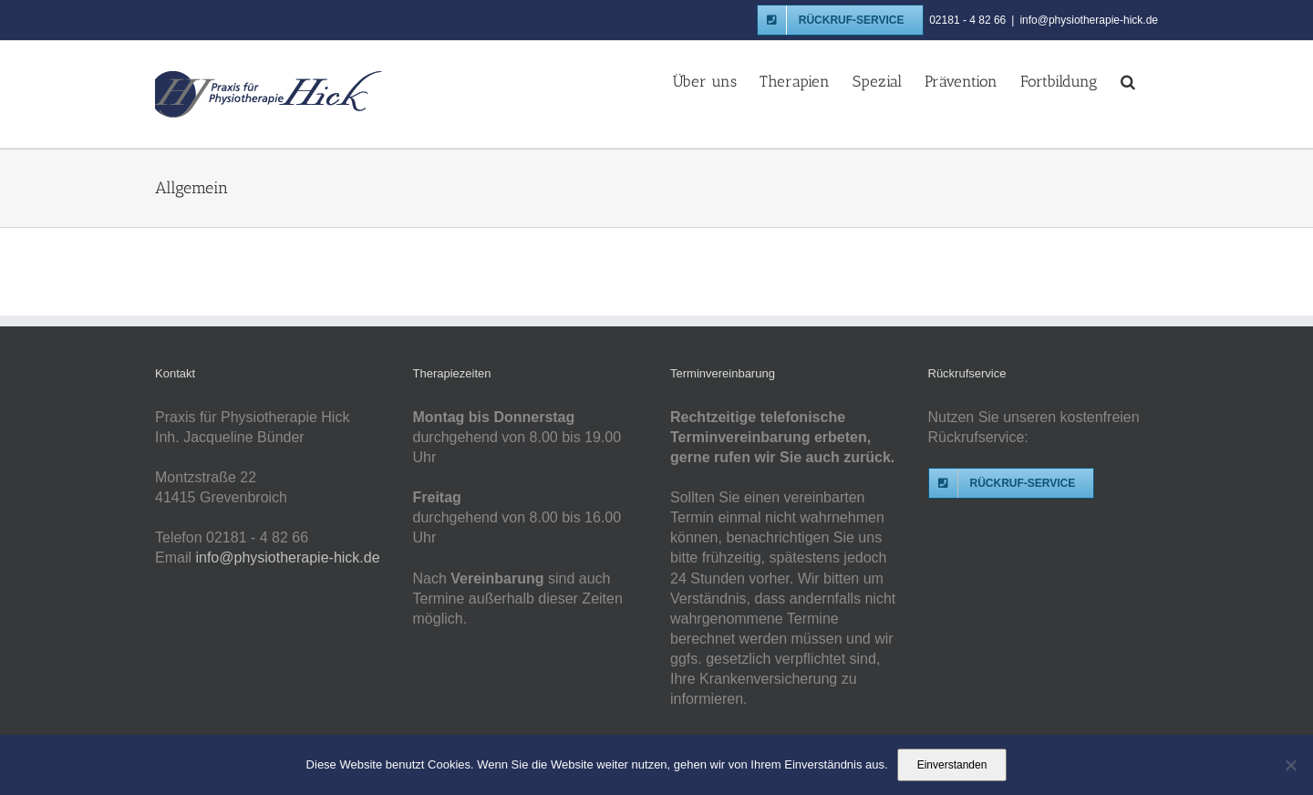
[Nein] (1290, 765)
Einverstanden (952, 765)
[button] (1128, 80)
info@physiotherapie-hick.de (1088, 20)
